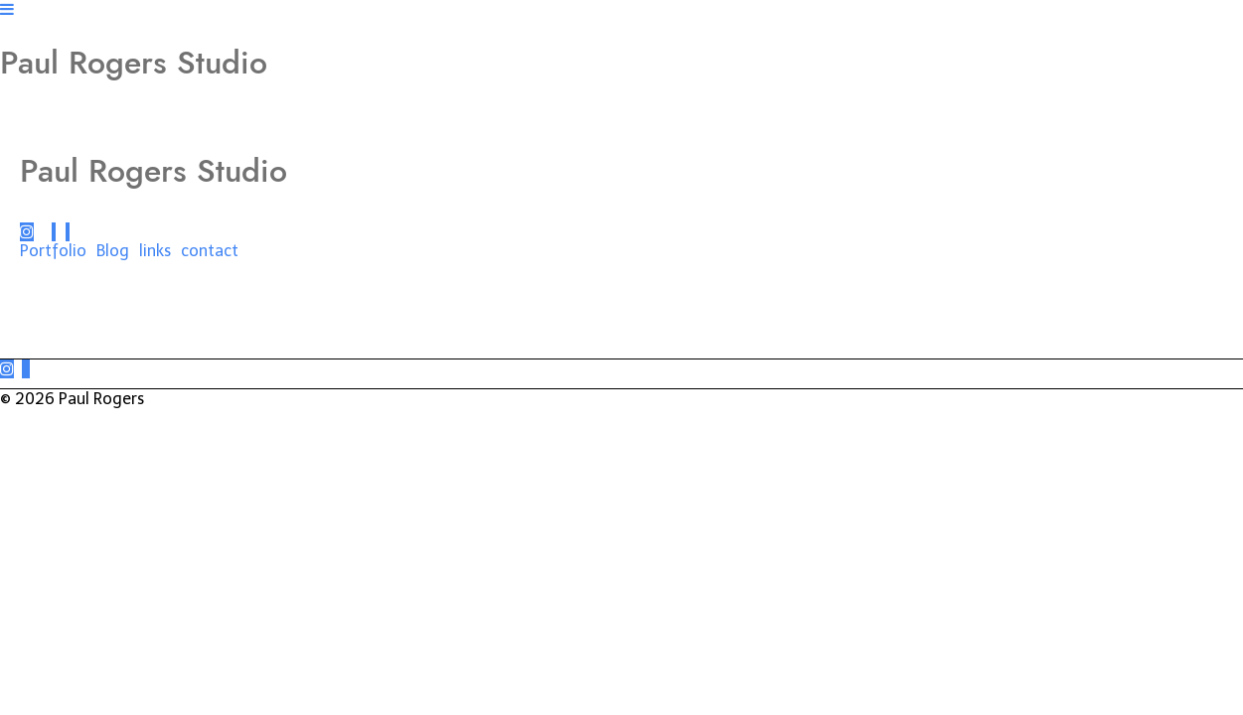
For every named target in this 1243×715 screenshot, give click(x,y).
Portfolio (53, 250)
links (155, 250)
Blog (112, 250)
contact (209, 250)
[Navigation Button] (7, 9)
